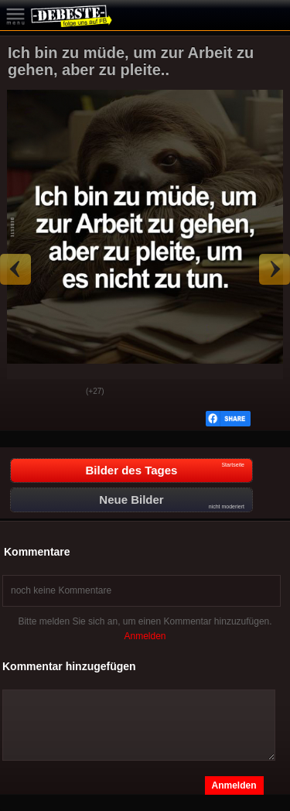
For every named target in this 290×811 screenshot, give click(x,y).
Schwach (62, 392)
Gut (24, 392)
